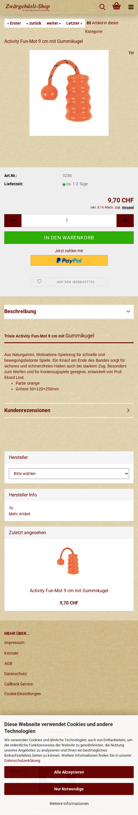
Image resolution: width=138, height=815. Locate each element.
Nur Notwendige (69, 789)
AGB (8, 663)
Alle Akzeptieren (69, 772)
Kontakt (11, 653)
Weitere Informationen (69, 803)
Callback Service (18, 684)
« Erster (14, 23)
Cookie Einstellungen (22, 693)
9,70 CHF (69, 603)
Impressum (14, 642)
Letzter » (74, 23)
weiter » (54, 23)
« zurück (33, 23)
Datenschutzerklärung (22, 760)
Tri (131, 53)
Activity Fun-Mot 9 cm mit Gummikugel (69, 590)
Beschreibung (20, 311)
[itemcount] (69, 220)
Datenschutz (15, 673)
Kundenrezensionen (27, 410)
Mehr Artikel (19, 514)
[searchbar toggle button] (102, 7)
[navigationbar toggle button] (131, 7)
